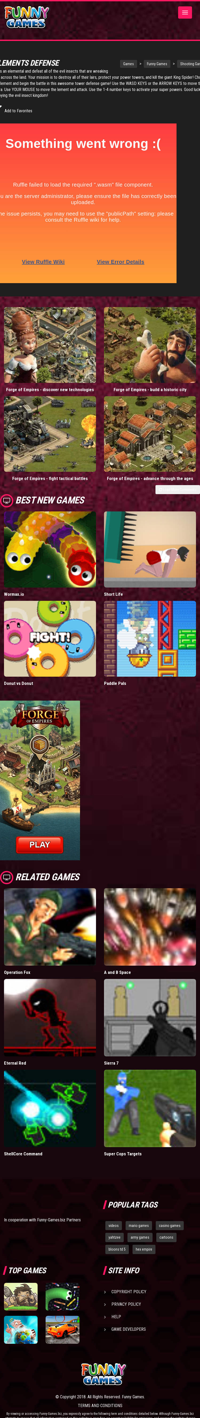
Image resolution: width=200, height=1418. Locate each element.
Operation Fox (17, 972)
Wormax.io (14, 594)
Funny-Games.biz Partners (59, 1219)
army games (140, 1237)
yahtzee (115, 1237)
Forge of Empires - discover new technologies (50, 389)
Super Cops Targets (123, 1153)
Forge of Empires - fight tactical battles (50, 478)
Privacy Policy (126, 1304)
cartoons (166, 1237)
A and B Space (117, 972)
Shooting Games (176, 64)
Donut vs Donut (18, 683)
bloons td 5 (117, 1249)
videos (114, 1225)
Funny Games (140, 64)
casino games (170, 1225)
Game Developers (128, 1329)
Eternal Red (15, 1063)
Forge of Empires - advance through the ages (150, 478)
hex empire (144, 1249)
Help (116, 1316)
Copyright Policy (128, 1291)
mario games (139, 1225)
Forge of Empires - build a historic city (150, 389)
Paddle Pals (115, 683)
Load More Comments (178, 489)
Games (111, 64)
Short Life (113, 594)
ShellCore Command (23, 1153)
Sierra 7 (111, 1063)
